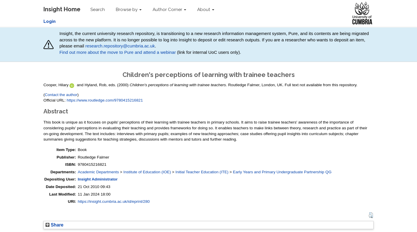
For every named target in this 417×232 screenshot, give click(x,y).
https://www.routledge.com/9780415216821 (105, 100)
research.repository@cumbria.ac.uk (120, 45)
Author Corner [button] (169, 9)
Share (54, 224)
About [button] (205, 9)
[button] (371, 215)
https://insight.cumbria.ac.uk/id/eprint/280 (114, 201)
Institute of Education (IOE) (147, 172)
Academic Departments (98, 172)
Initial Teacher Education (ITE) (201, 172)
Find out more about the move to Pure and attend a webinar (117, 52)
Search (97, 9)
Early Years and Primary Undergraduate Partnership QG (282, 172)
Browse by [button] (129, 9)
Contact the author (61, 95)
